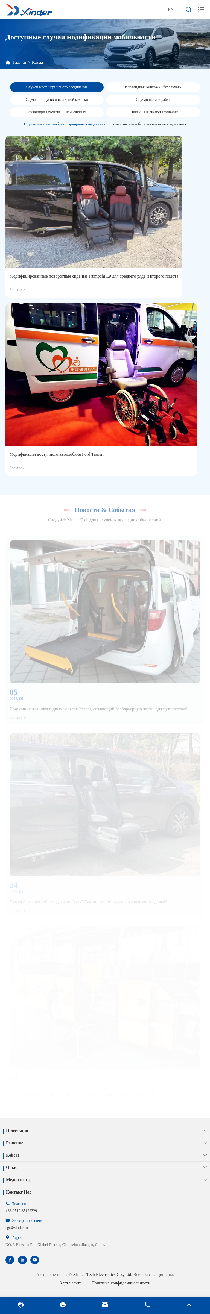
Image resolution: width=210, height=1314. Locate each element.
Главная (19, 62)
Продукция (17, 1130)
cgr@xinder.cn (16, 1228)
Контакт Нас (18, 1192)
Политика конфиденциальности (121, 1283)
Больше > (17, 290)
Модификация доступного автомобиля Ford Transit (56, 454)
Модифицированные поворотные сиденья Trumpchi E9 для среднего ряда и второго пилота (94, 276)
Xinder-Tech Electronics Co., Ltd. (102, 1274)
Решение (14, 1142)
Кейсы (37, 62)
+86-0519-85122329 (21, 1211)
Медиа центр (19, 1179)
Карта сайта (71, 1283)
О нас (11, 1167)
